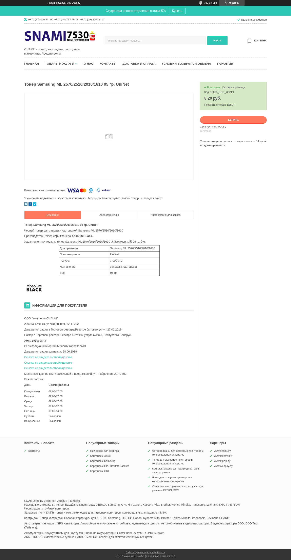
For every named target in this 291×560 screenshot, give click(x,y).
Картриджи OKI (99, 471)
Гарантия (225, 63)
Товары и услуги (59, 63)
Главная (31, 63)
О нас (88, 63)
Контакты (107, 63)
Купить (177, 11)
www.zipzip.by (222, 460)
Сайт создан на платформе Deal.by (146, 552)
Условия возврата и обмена (186, 63)
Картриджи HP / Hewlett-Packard (109, 465)
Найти (217, 40)
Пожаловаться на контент (160, 556)
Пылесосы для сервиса (104, 450)
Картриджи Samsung (102, 460)
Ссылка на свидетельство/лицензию (48, 357)
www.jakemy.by (223, 455)
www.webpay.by (223, 465)
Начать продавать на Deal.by (63, 2)
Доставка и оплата (139, 63)
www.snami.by (222, 450)
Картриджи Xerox (100, 455)
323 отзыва (210, 2)
